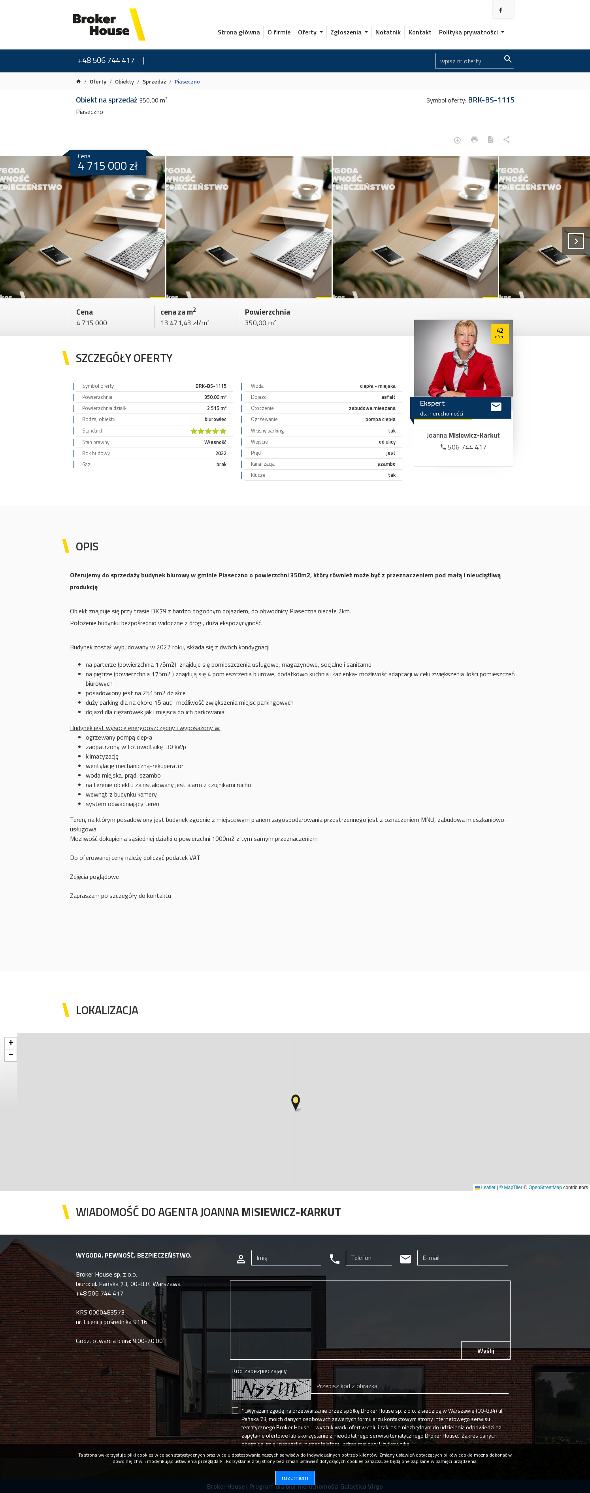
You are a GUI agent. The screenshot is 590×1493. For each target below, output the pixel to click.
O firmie (279, 32)
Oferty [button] (308, 32)
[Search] (474, 60)
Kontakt (420, 32)
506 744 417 (463, 447)
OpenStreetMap (545, 1187)
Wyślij (485, 1350)
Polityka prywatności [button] (469, 32)
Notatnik (388, 32)
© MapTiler (510, 1187)
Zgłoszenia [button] (346, 32)
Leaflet (485, 1187)
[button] (296, 1103)
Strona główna (239, 32)
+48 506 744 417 (106, 60)
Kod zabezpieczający (259, 1370)
